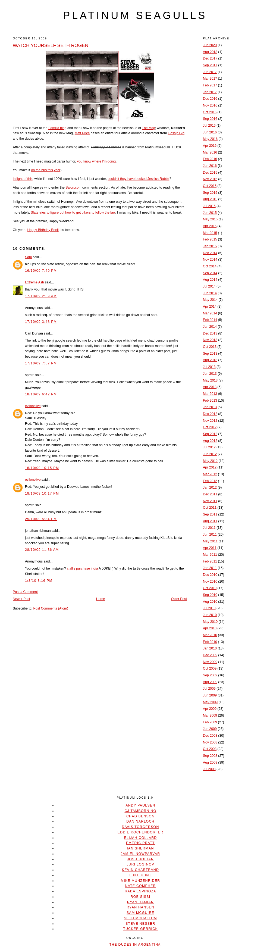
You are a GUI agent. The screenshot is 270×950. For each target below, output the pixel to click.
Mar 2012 (210, 474)
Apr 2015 (209, 226)
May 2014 (210, 300)
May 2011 (210, 541)
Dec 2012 (210, 414)
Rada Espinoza (140, 891)
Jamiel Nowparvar (140, 854)
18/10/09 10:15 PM (42, 468)
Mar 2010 (210, 635)
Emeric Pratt (140, 843)
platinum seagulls (135, 15)
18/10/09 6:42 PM (41, 394)
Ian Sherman (140, 848)
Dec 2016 (210, 99)
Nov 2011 (210, 501)
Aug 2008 (210, 762)
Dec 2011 (210, 494)
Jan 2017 (210, 92)
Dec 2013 (210, 333)
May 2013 (210, 380)
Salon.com (73, 187)
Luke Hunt (140, 875)
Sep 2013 (210, 353)
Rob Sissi (140, 897)
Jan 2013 (210, 407)
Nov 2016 (210, 105)
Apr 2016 (209, 146)
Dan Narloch (140, 821)
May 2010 (210, 622)
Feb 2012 (210, 481)
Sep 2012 (210, 434)
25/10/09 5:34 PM (41, 519)
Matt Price (82, 133)
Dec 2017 (210, 58)
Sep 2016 (210, 119)
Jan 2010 (210, 648)
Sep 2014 (210, 273)
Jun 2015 (210, 213)
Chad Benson (140, 816)
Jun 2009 (210, 695)
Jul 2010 (209, 608)
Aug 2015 (210, 199)
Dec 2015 (210, 172)
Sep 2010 (210, 595)
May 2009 (210, 702)
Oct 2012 (209, 427)
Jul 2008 (209, 769)
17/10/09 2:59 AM (41, 296)
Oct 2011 (209, 508)
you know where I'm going (96, 161)
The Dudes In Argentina (135, 944)
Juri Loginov (140, 864)
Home (100, 599)
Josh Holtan (140, 859)
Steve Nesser (140, 924)
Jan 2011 (210, 568)
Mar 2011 (210, 555)
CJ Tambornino (140, 811)
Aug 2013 (210, 360)
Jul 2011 (209, 528)
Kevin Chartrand (140, 870)
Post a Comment (25, 592)
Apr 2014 (209, 306)
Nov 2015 (210, 179)
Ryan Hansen (140, 907)
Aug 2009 (210, 682)
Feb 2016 (210, 159)
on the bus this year (45, 170)
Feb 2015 (210, 239)
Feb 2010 (210, 642)
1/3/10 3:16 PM (38, 581)
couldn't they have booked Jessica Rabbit (138, 179)
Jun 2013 (210, 374)
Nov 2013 (210, 340)
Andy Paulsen (140, 805)
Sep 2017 (210, 65)
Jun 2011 (210, 534)
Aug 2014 (210, 280)
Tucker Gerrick (140, 929)
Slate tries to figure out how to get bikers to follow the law (73, 212)
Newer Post (21, 599)
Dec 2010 (210, 575)
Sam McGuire (140, 913)
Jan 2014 (210, 327)
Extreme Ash (34, 282)
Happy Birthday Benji (43, 230)
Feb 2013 (210, 400)
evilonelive (33, 406)
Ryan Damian (140, 902)
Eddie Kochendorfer (140, 832)
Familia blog (57, 128)
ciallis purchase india (82, 568)
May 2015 (210, 219)
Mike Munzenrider (140, 881)
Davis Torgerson (140, 827)
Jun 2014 (210, 293)
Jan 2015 (210, 246)
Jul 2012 (209, 447)
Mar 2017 (210, 78)
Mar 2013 (210, 394)
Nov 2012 (210, 421)
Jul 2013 (209, 367)
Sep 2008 (210, 756)
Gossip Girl (176, 133)
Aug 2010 (210, 602)
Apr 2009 (209, 709)
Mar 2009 (210, 715)
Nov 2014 (210, 259)
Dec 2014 (210, 253)
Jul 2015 (209, 206)
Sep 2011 (210, 514)
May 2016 (210, 139)
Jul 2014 (209, 286)
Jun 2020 (210, 45)
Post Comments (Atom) (50, 608)
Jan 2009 (210, 729)
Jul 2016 (209, 125)
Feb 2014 (210, 320)
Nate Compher (140, 886)
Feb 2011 (210, 561)
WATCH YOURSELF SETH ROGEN (50, 45)
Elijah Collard (140, 838)
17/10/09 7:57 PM (41, 363)
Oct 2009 (209, 668)
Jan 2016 (210, 166)
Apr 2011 (209, 548)
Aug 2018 (210, 52)
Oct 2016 (209, 112)
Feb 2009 (210, 722)
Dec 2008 (210, 736)
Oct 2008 (209, 749)
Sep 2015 (210, 193)
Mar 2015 (210, 233)
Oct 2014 (209, 266)
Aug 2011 (210, 521)
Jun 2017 (210, 72)
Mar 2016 (210, 152)
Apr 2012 (209, 467)
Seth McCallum (140, 918)
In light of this (23, 179)
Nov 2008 (210, 742)
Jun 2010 (210, 615)
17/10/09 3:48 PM (41, 322)
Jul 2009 (209, 688)
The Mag (148, 128)
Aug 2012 (210, 441)
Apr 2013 (209, 387)
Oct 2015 (209, 186)
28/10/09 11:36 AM (42, 550)
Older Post (179, 599)
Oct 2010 (209, 588)
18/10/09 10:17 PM (42, 493)
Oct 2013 (209, 347)
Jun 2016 (210, 132)
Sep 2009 (210, 675)
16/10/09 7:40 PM (41, 271)
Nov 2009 (210, 662)
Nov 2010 (210, 581)
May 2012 (210, 461)
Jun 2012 (210, 454)
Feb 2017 (210, 85)
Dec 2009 (210, 655)
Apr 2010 (209, 628)
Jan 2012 (210, 487)
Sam (28, 257)
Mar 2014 (210, 313)
